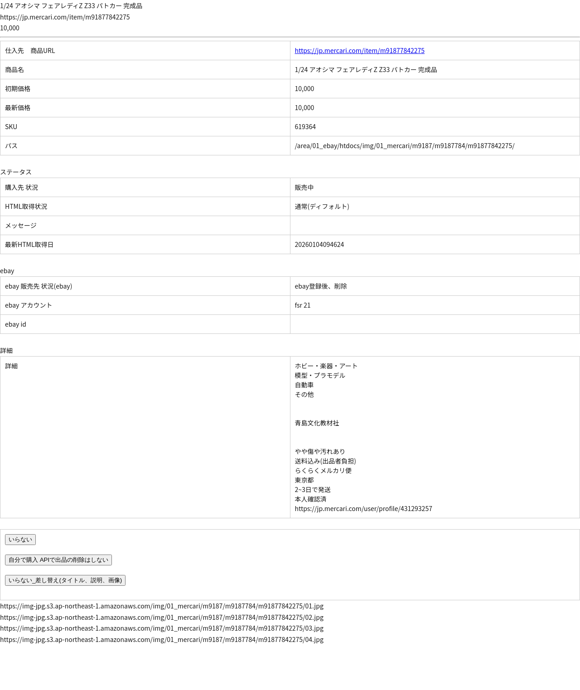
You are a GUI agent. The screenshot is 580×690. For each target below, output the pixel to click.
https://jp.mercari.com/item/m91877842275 (360, 50)
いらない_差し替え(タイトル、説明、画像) (65, 580)
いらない (20, 539)
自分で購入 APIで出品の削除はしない (58, 559)
